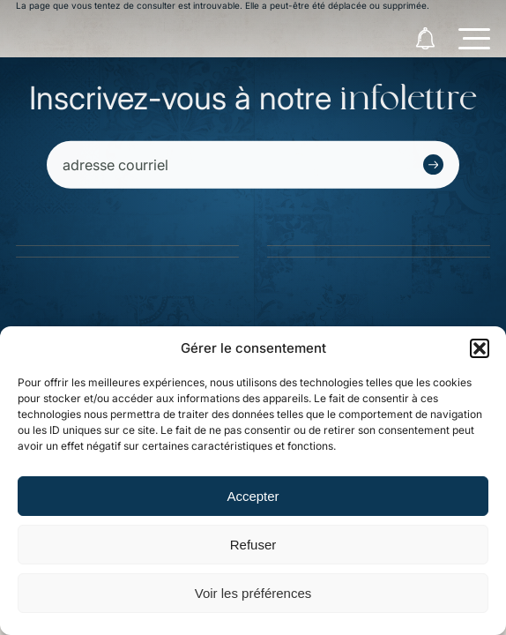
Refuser (253, 544)
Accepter (253, 496)
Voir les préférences (253, 593)
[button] (479, 348)
